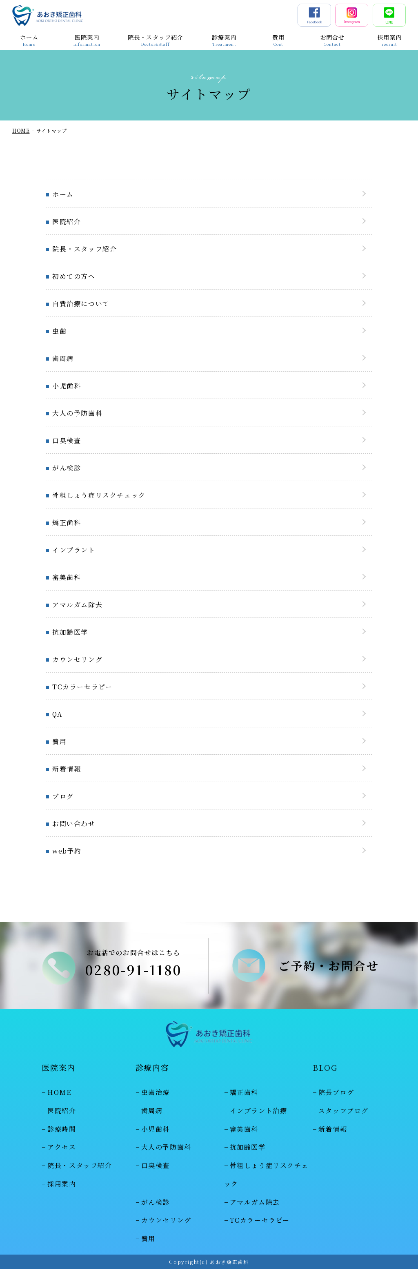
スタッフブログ (343, 1116)
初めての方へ (74, 276)
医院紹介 (66, 221)
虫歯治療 (155, 1098)
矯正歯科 (66, 522)
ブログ (63, 796)
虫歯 (59, 331)
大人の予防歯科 (77, 413)
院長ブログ (336, 1098)
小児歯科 (66, 385)
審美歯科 (66, 577)
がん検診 (66, 468)
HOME (20, 130)
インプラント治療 (258, 1116)
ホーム (63, 194)
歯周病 (63, 358)
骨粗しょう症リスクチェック (99, 495)
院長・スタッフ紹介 (84, 249)
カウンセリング (77, 659)
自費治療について (81, 303)
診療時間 (61, 1134)
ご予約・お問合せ (329, 968)
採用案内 (61, 1189)
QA (57, 714)
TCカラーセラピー (82, 686)
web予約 (67, 851)
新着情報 (66, 768)
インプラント (74, 550)
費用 (59, 741)
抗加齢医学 (70, 632)
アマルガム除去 (77, 604)
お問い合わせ (74, 823)
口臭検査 (66, 440)
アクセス (61, 1153)
